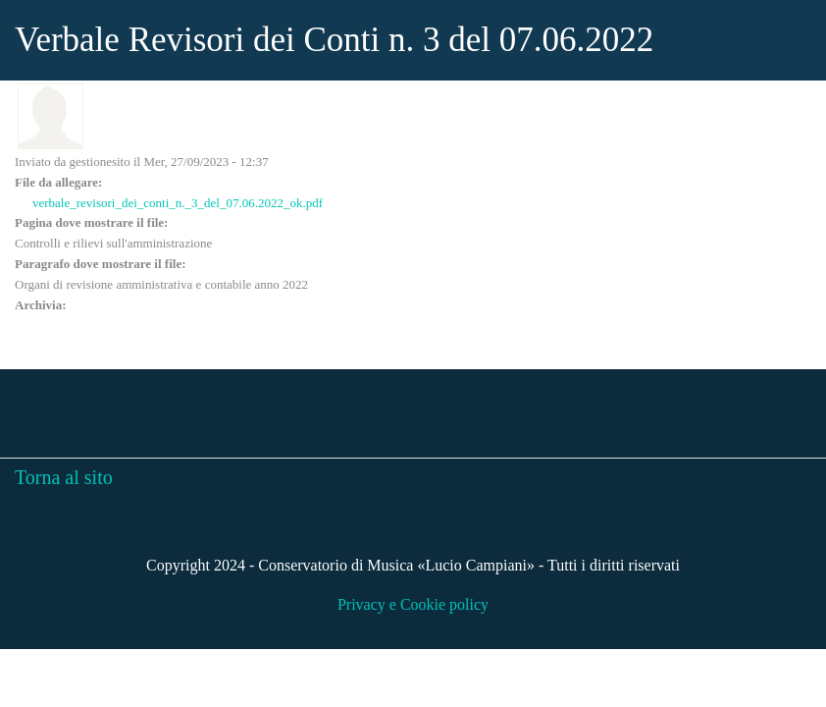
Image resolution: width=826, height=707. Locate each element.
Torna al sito (64, 477)
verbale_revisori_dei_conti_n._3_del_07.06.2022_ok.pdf (177, 202)
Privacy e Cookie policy (413, 604)
